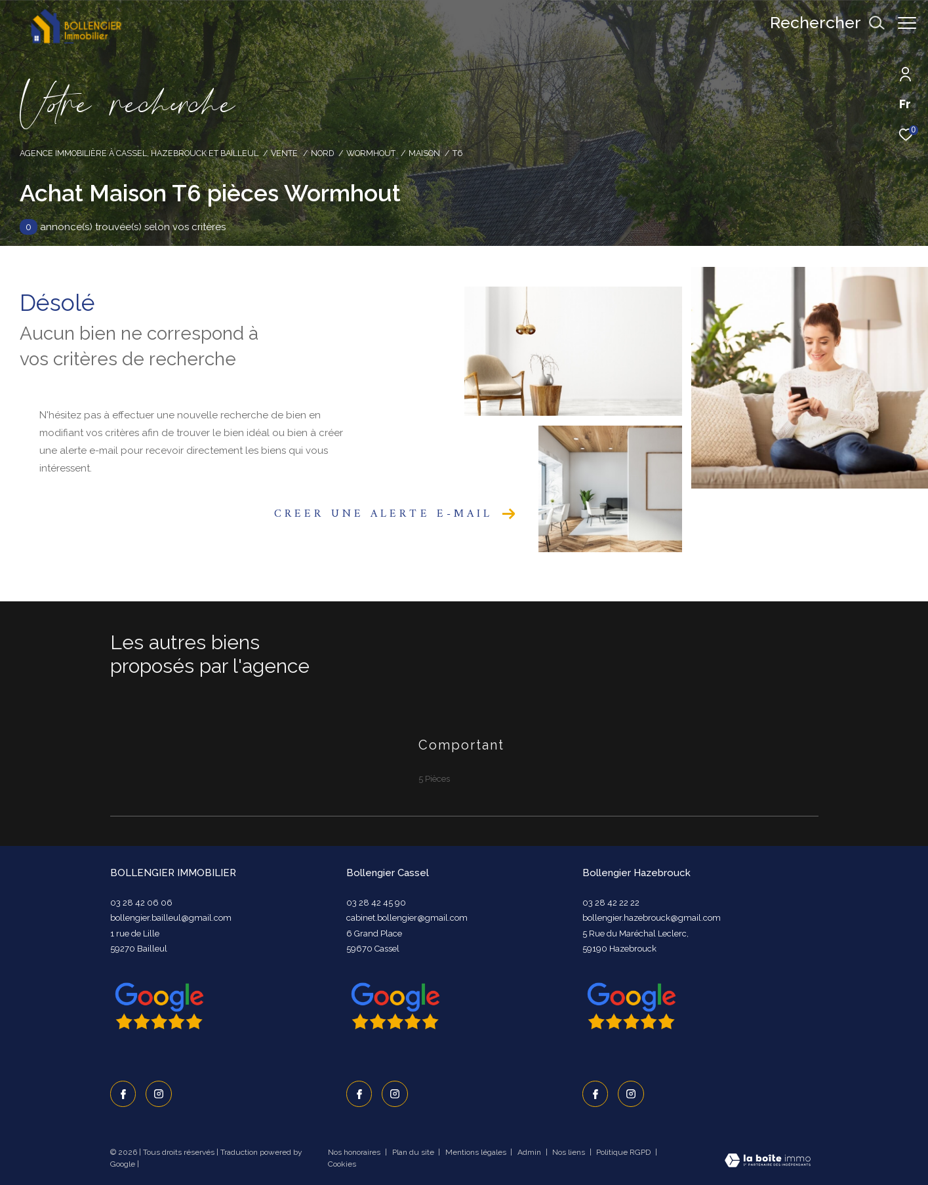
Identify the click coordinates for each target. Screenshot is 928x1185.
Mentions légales (476, 1152)
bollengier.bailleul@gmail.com (171, 918)
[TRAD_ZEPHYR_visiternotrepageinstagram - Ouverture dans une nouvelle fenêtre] (159, 1094)
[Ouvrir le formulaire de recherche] (820, 23)
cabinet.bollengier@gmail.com (407, 918)
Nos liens (569, 1152)
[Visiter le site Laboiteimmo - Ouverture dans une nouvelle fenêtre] (767, 1162)
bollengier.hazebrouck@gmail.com (651, 918)
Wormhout (370, 153)
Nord (322, 153)
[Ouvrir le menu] (907, 23)
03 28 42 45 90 (376, 903)
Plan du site (414, 1152)
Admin (530, 1152)
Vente (284, 153)
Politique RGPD (623, 1152)
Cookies (342, 1164)
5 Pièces (434, 779)
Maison (424, 153)
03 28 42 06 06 (141, 903)
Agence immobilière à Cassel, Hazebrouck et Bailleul (139, 153)
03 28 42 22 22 (610, 903)
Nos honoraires (355, 1152)
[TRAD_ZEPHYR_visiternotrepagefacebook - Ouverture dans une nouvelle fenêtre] (123, 1094)
